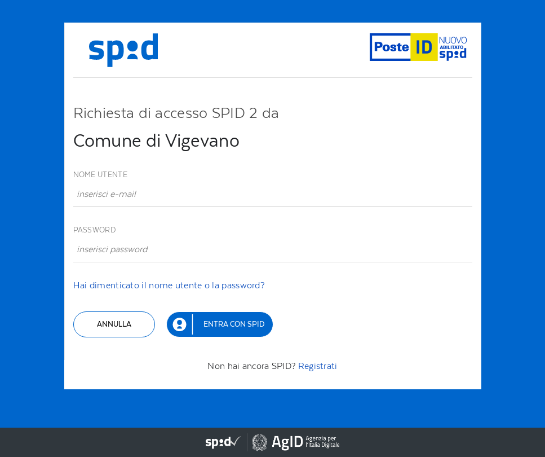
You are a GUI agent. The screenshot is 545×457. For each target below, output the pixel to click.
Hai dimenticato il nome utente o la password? (169, 285)
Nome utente (100, 174)
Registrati (318, 366)
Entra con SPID (233, 324)
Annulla (114, 324)
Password (94, 230)
